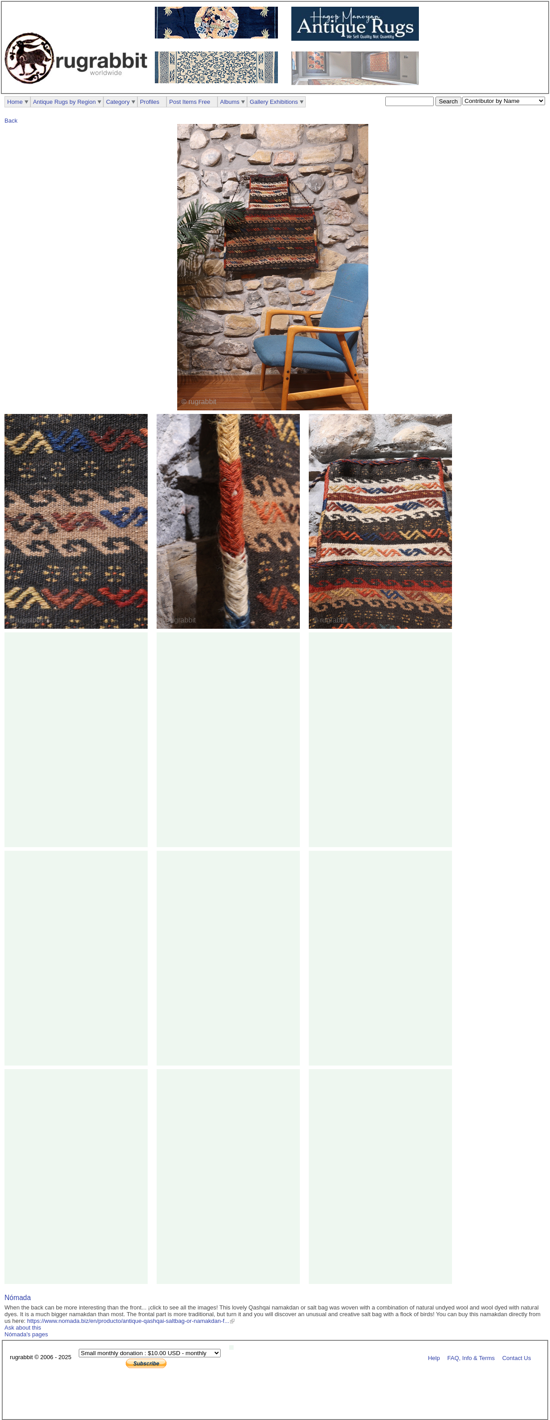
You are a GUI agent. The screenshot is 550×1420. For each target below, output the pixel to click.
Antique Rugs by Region (64, 101)
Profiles (149, 101)
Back (10, 120)
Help (434, 1357)
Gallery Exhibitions (274, 101)
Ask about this (22, 1327)
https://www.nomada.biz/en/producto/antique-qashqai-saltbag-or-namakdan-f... (128, 1321)
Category (118, 101)
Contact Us (516, 1357)
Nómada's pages (26, 1334)
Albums (229, 101)
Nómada (17, 1297)
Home (15, 101)
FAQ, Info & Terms (471, 1357)
